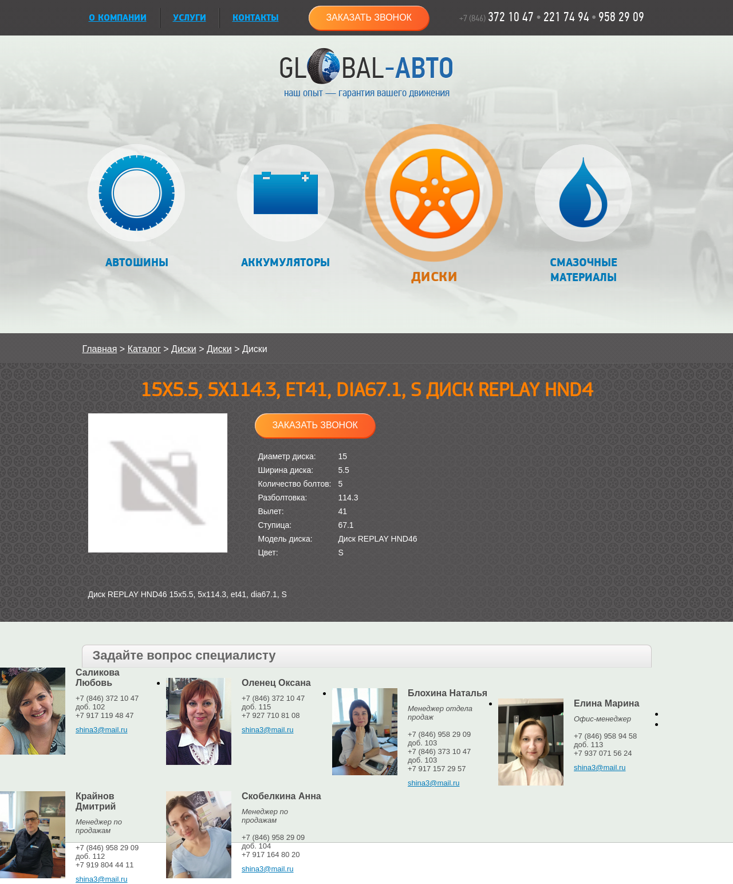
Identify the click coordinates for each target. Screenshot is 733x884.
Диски (434, 210)
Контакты (255, 18)
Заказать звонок (369, 17)
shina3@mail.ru (102, 729)
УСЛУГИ (189, 18)
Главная (99, 349)
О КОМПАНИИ (118, 18)
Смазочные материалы (583, 214)
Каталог (144, 349)
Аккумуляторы (285, 207)
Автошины (137, 207)
